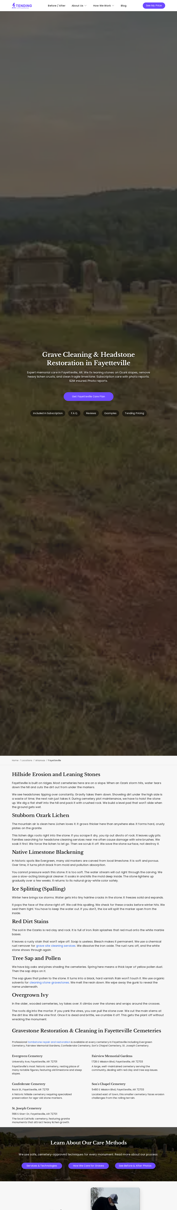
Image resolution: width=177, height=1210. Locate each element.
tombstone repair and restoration (49, 1042)
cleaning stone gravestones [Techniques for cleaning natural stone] (49, 982)
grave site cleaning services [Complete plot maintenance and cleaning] (56, 946)
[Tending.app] (22, 5)
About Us (79, 5)
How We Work (104, 5)
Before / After (56, 5)
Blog (124, 5)
